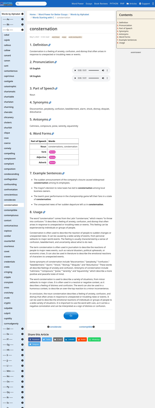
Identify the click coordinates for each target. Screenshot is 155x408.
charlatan (8, 101)
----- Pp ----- (8, 386)
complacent (9, 158)
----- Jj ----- (7, 360)
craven (7, 256)
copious (8, 230)
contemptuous (11, 215)
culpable (8, 308)
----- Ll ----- (7, 365)
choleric (8, 122)
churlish (8, 127)
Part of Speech (125, 28)
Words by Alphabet (11, 14)
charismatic (9, 91)
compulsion (9, 168)
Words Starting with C (43, 17)
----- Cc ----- (8, 29)
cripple (7, 277)
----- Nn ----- (8, 376)
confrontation (11, 189)
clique (7, 132)
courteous (9, 246)
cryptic (7, 303)
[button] (22, 14)
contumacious (11, 225)
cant (6, 65)
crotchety (8, 292)
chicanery (9, 117)
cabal (6, 34)
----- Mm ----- (8, 371)
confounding (10, 184)
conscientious (11, 194)
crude (7, 297)
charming (8, 107)
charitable (9, 96)
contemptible (10, 210)
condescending (11, 174)
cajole (7, 40)
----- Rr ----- (8, 397)
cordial (7, 235)
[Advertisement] (135, 92)
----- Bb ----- (8, 24)
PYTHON (114, 3)
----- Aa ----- (8, 19)
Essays (89, 3)
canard (7, 55)
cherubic (8, 112)
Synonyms (123, 31)
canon (7, 60)
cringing (8, 272)
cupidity (8, 318)
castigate (8, 81)
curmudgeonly (11, 323)
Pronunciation (125, 25)
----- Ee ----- (8, 334)
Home (33, 14)
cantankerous (11, 70)
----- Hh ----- (8, 349)
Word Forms (124, 37)
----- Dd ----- (8, 328)
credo (7, 266)
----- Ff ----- (7, 339)
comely (7, 148)
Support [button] (144, 3)
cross (6, 287)
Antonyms (123, 34)
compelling (9, 153)
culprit (7, 313)
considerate (10, 199)
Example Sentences (128, 40)
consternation (11, 205)
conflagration (10, 179)
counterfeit (9, 241)
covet (6, 251)
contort (7, 220)
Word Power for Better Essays (53, 14)
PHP (122, 3)
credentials (9, 261)
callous (7, 45)
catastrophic (10, 86)
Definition (123, 22)
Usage (122, 42)
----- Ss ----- (8, 402)
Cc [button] (71, 315)
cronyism (8, 282)
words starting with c (75, 37)
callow (7, 50)
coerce (7, 143)
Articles (131, 3)
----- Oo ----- (8, 381)
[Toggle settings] (153, 4)
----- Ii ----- (7, 355)
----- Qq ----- (8, 392)
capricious (9, 76)
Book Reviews (101, 3)
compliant (9, 163)
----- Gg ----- (8, 344)
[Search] (31, 4)
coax (6, 138)
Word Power (78, 3)
